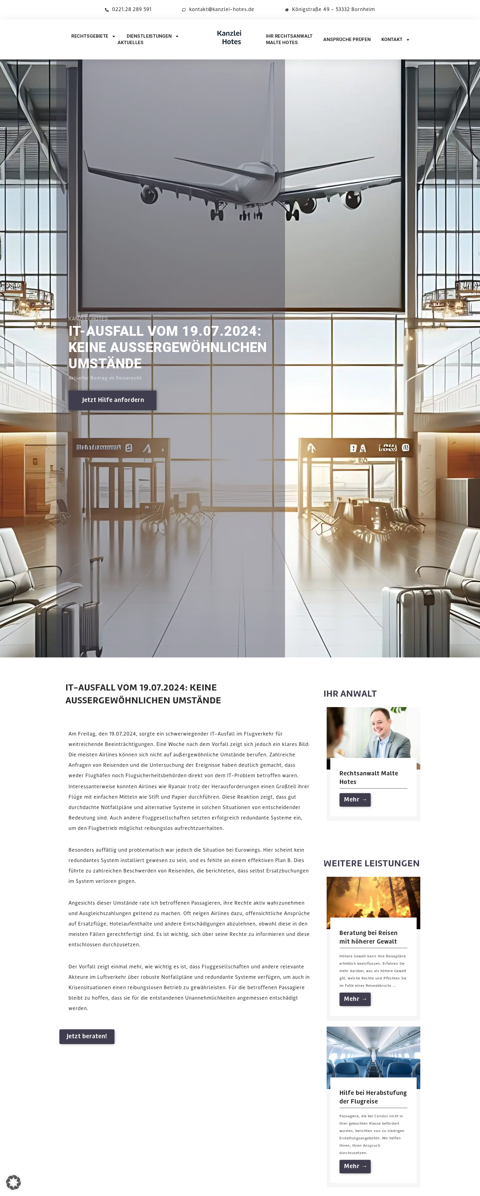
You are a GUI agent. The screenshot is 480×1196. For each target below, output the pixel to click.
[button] (13, 1182)
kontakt (395, 39)
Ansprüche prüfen (346, 39)
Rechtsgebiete (93, 36)
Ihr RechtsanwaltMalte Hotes (289, 39)
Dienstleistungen (153, 36)
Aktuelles (131, 42)
